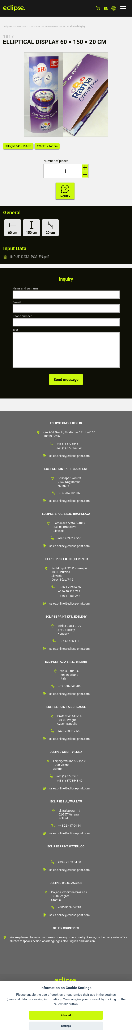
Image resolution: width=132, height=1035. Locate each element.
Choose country (113, 8)
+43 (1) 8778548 (67, 443)
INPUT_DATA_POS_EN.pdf (29, 257)
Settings (66, 1025)
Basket (98, 8)
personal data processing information (34, 999)
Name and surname (25, 288)
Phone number (22, 316)
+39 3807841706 (69, 686)
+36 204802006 (69, 493)
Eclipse (7, 26)
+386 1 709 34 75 (69, 587)
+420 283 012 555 (69, 538)
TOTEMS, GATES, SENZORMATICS (44, 26)
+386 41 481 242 (69, 595)
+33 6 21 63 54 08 (69, 862)
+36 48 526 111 (69, 641)
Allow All (66, 1015)
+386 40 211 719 (69, 591)
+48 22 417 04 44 (69, 825)
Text (15, 330)
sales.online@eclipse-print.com (69, 456)
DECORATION (19, 26)
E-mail (17, 302)
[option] (66, 94)
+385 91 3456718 (69, 907)
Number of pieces (55, 161)
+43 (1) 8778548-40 (69, 448)
